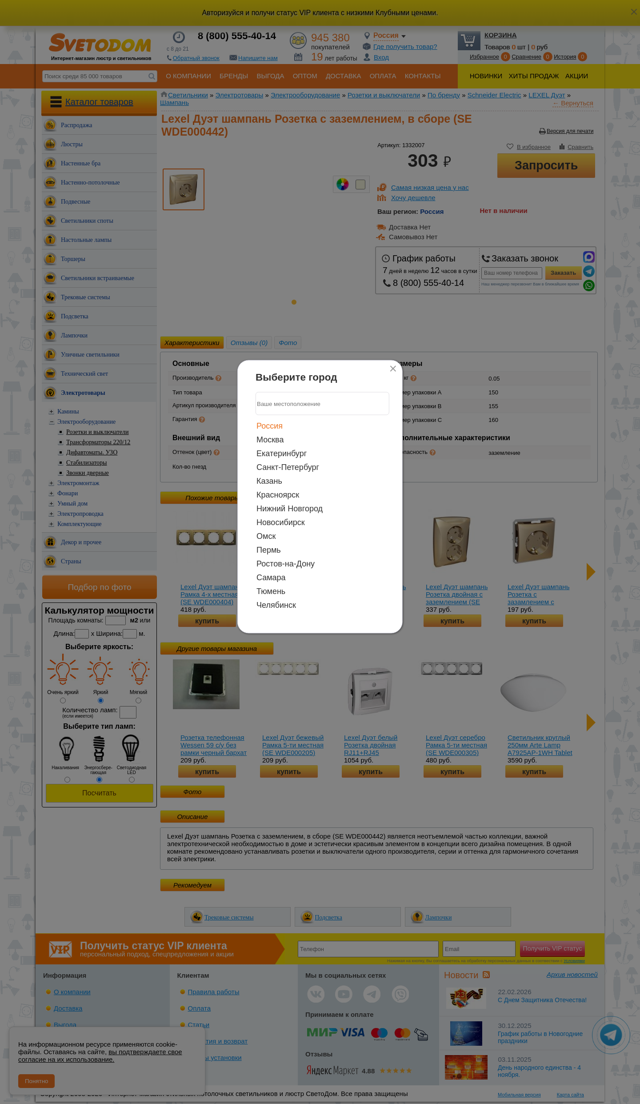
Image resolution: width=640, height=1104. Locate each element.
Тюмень (270, 591)
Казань (269, 481)
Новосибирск (280, 522)
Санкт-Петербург (287, 467)
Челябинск (276, 605)
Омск (266, 536)
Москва (270, 439)
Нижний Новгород (289, 508)
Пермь (268, 550)
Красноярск (277, 494)
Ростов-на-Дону (285, 563)
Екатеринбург (281, 453)
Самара (271, 577)
